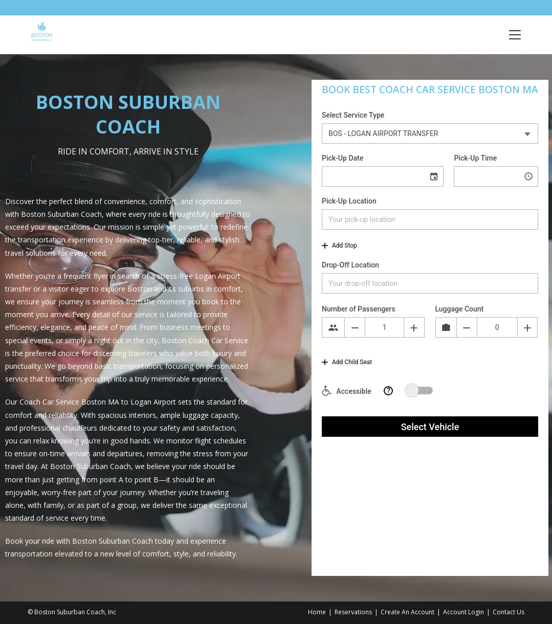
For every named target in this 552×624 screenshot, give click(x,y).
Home (317, 612)
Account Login (463, 612)
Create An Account (407, 612)
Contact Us (508, 612)
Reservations (353, 612)
